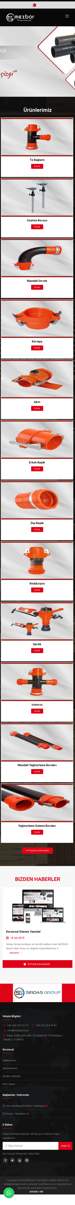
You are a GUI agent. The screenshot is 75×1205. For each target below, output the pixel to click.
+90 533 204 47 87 (46, 1025)
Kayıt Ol (65, 1145)
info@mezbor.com (18, 1030)
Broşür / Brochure (16, 1113)
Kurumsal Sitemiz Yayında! (23, 931)
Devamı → (16, 952)
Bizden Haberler (12, 1076)
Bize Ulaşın (9, 1084)
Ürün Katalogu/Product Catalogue (25, 1105)
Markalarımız (10, 1068)
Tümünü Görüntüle (37, 850)
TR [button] (37, 5)
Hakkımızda (9, 1060)
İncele (37, 166)
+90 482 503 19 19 (17, 1025)
